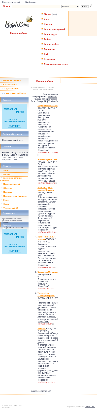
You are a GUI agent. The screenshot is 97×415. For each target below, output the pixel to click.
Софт (45, 54)
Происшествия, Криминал (14, 196)
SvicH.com (8, 406)
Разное (5, 200)
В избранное (31, 2)
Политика (6, 192)
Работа (46, 39)
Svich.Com (90, 406)
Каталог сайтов (50, 44)
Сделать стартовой (11, 2)
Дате (33, 101)
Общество (6, 188)
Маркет (46, 14)
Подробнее (43, 150)
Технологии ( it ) (9, 208)
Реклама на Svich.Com (14, 93)
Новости (47, 24)
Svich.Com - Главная (11, 80)
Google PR (42, 101)
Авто (45, 19)
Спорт (5, 204)
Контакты (5, 408)
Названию (52, 97)
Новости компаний (10, 184)
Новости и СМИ (36, 89)
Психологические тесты (54, 64)
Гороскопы (48, 49)
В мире (5, 174)
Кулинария (48, 59)
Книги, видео (49, 34)
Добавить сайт (10, 88)
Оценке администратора (45, 99)
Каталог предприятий (53, 29)
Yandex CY (53, 101)
